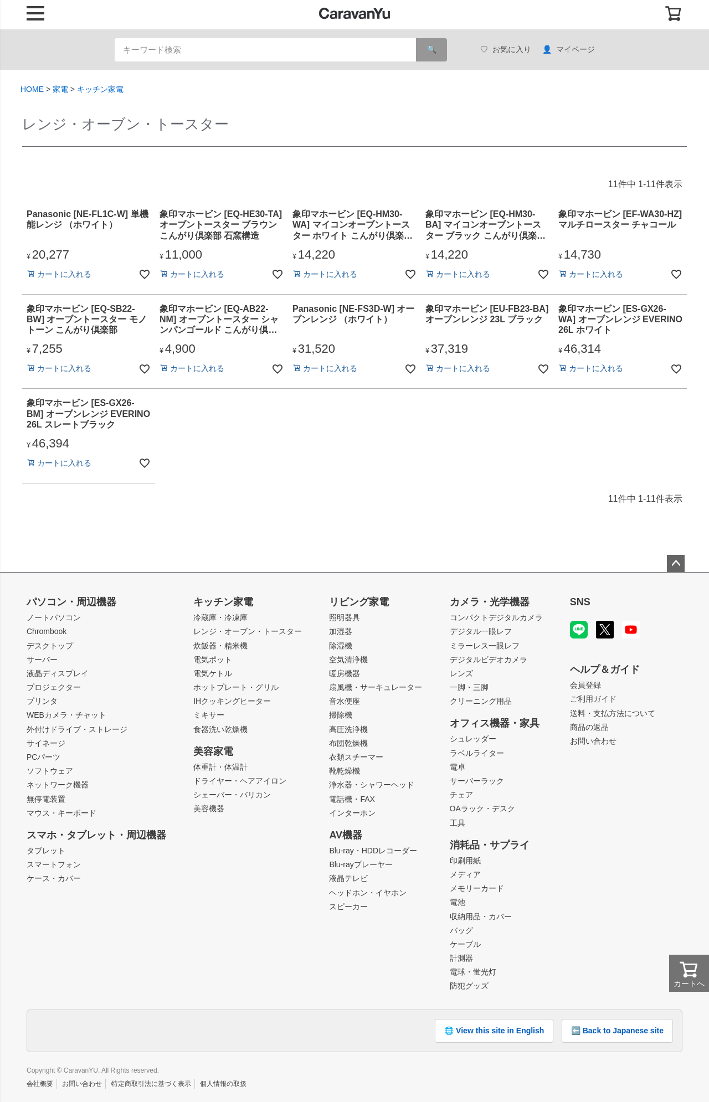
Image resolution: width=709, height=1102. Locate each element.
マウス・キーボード (61, 813)
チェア (461, 794)
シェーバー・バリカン (232, 794)
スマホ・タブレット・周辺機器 (96, 835)
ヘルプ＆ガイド (605, 669)
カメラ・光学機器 (490, 601)
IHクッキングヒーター (232, 701)
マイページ (568, 49)
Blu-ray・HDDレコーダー (373, 850)
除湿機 (340, 645)
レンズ (461, 673)
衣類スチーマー (356, 757)
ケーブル (465, 944)
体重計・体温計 (220, 767)
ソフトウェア (50, 770)
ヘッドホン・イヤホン (368, 892)
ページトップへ (676, 564)
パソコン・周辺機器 (71, 601)
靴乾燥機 (344, 770)
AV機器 (345, 835)
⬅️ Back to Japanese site (617, 1030)
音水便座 (344, 701)
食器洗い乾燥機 (220, 729)
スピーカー (348, 906)
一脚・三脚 (469, 687)
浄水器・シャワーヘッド (371, 784)
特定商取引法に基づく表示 (151, 1084)
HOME (32, 89)
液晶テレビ (348, 878)
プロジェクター (54, 687)
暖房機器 (344, 673)
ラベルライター (477, 753)
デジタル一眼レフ (481, 631)
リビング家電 (359, 601)
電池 (457, 902)
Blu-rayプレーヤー (360, 864)
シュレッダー (473, 738)
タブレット (46, 850)
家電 (60, 89)
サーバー (42, 659)
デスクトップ (50, 645)
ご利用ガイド (593, 698)
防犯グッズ (469, 985)
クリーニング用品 (481, 701)
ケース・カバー (54, 878)
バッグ (461, 930)
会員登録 (585, 685)
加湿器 (340, 631)
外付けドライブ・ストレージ (77, 729)
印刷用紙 (465, 860)
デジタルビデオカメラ (488, 659)
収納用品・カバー (481, 916)
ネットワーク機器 (58, 784)
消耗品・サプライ (490, 845)
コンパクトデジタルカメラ (496, 617)
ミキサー (208, 714)
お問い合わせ (593, 741)
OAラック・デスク (482, 808)
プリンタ (42, 701)
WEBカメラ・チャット (66, 714)
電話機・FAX (351, 799)
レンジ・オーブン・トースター (247, 631)
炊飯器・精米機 (220, 645)
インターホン (352, 813)
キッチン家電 (100, 89)
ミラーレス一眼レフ (485, 645)
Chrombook (46, 631)
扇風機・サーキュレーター (375, 687)
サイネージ (46, 743)
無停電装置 (46, 799)
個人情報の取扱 (223, 1084)
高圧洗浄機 (348, 729)
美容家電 (213, 751)
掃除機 (340, 714)
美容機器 (208, 808)
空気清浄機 (348, 659)
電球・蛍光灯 (473, 971)
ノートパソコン (54, 617)
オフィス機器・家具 (495, 723)
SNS (580, 601)
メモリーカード (477, 888)
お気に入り (505, 49)
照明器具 (344, 617)
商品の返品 (589, 727)
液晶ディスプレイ (58, 673)
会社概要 (40, 1084)
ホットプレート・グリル (236, 687)
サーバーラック (477, 780)
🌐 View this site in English (494, 1030)
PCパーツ (43, 757)
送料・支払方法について (612, 713)
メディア (465, 874)
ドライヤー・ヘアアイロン (239, 780)
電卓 (457, 767)
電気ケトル (212, 673)
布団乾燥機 (348, 743)
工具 (457, 822)
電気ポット (212, 659)
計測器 (461, 958)
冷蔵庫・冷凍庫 (220, 617)
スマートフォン (54, 864)
